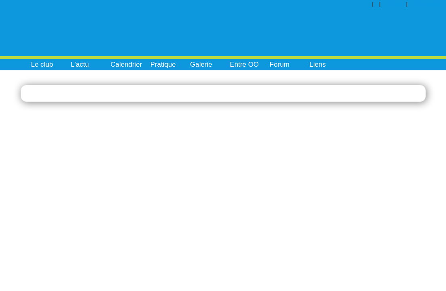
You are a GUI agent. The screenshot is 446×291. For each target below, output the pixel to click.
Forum (280, 64)
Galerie (201, 64)
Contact (396, 4)
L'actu (80, 64)
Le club (42, 64)
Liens (317, 64)
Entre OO (244, 64)
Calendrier (126, 64)
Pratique (163, 64)
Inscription (428, 4)
